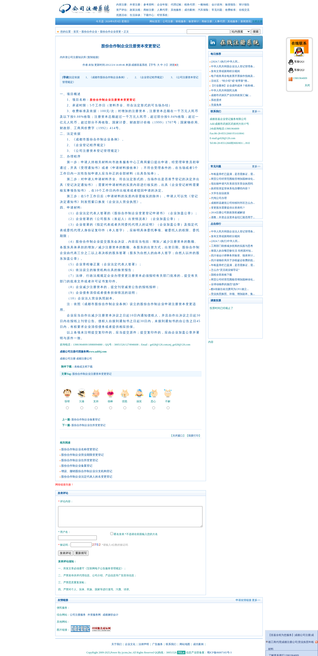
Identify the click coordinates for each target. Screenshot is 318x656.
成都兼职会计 (110, 614)
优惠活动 (121, 15)
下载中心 (148, 15)
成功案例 (189, 9)
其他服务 (176, 9)
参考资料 (148, 4)
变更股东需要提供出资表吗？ (228, 207)
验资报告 (230, 4)
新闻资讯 (245, 21)
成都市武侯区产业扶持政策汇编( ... (231, 95)
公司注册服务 (78, 614)
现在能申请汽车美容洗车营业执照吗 (232, 183)
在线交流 (244, 9)
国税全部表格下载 (221, 274)
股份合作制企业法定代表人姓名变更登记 (86, 476)
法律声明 (143, 643)
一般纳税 (203, 4)
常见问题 (217, 9)
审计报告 (244, 4)
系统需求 (216, 100)
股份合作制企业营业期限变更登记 (82, 454)
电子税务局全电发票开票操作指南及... (233, 76)
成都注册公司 (84, 358)
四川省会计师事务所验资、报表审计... (233, 255)
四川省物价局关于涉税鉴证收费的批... (233, 260)
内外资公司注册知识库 (73, 57)
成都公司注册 (68, 358)
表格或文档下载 (83, 366)
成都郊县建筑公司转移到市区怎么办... (233, 202)
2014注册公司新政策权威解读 (228, 212)
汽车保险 (203, 9)
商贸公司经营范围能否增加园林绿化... (233, 178)
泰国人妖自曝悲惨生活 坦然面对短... (232, 250)
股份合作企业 (89, 31)
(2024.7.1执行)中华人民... (225, 61)
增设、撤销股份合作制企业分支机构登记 (86, 471)
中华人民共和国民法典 (224, 90)
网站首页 (155, 21)
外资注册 (135, 4)
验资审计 (193, 21)
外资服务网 (94, 614)
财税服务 (181, 21)
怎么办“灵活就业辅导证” (225, 269)
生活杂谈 (135, 15)
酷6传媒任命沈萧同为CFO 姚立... (230, 289)
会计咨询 (217, 4)
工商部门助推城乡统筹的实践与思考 (232, 245)
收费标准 (230, 9)
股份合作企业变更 (110, 31)
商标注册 (148, 9)
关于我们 (116, 643)
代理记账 (176, 4)
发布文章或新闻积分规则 (225, 71)
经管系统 (162, 15)
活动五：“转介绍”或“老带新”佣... (230, 80)
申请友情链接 (243, 599)
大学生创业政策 (220, 193)
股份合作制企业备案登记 (85, 419)
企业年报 (162, 4)
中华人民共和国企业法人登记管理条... (233, 66)
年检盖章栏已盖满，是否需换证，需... (233, 174)
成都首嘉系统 (139, 64)
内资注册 (121, 4)
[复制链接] (93, 57)
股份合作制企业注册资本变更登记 (92, 373)
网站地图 (185, 643)
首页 (76, 31)
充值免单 (216, 104)
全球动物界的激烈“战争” (225, 284)
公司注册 (167, 21)
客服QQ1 (299, 61)
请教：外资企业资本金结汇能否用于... (233, 217)
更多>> (256, 111)
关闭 (307, 85)
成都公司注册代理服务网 (74, 351)
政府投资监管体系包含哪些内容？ (230, 188)
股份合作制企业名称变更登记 (79, 449)
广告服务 (157, 643)
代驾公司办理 (219, 198)
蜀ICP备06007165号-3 (219, 651)
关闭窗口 (178, 435)
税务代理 (189, 4)
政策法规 (135, 9)
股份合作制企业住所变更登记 (88, 425)
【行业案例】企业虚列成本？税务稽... (233, 85)
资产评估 (121, 9)
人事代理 (162, 9)
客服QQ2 (299, 69)
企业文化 (130, 643)
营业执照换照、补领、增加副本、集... (233, 293)
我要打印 (193, 435)
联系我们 (171, 643)
